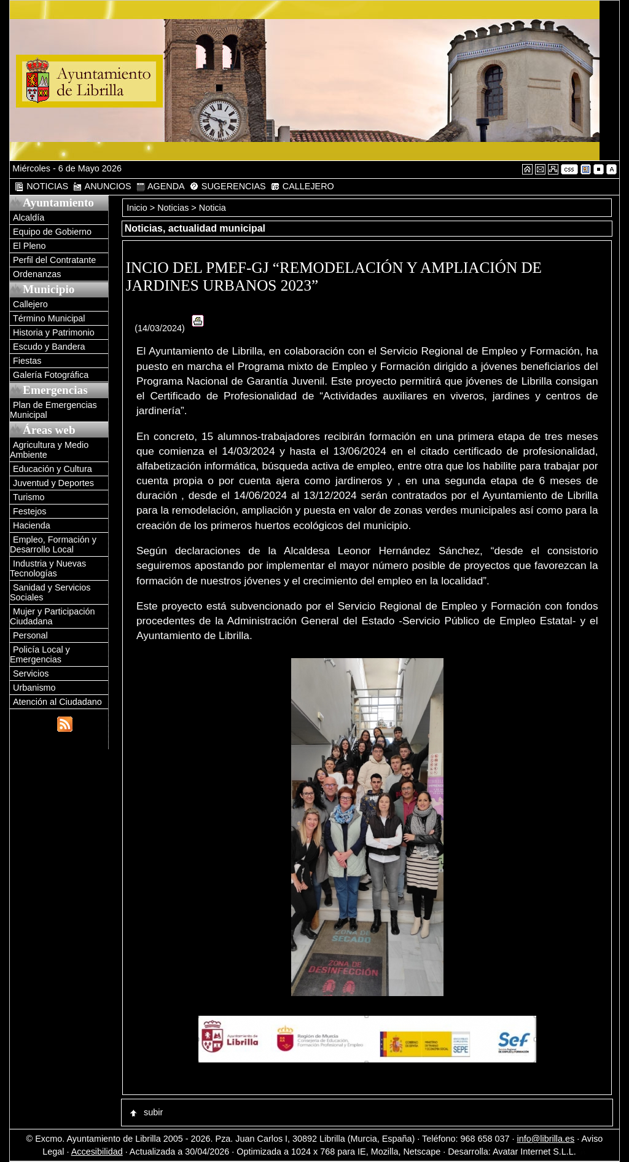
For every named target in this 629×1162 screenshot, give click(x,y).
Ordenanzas (37, 274)
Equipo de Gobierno (52, 232)
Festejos (29, 511)
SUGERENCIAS (227, 186)
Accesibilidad (97, 1151)
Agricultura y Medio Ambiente (49, 450)
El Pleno (29, 246)
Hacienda (31, 525)
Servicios (31, 673)
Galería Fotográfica (50, 375)
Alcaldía (28, 217)
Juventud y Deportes (53, 483)
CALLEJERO (302, 186)
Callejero (30, 304)
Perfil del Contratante (54, 260)
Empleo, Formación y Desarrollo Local (53, 544)
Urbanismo (34, 688)
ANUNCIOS (101, 186)
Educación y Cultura (52, 469)
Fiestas (27, 361)
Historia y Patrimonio (54, 332)
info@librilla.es (545, 1139)
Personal (30, 635)
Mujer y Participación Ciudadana (52, 616)
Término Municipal (49, 318)
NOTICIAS (41, 186)
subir (145, 1112)
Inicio (138, 208)
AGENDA (160, 186)
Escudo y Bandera (49, 346)
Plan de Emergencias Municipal (53, 410)
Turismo (28, 497)
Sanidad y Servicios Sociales (50, 592)
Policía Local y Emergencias (40, 654)
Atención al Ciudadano (57, 702)
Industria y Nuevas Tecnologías (48, 568)
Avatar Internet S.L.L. (540, 1151)
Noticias (173, 208)
